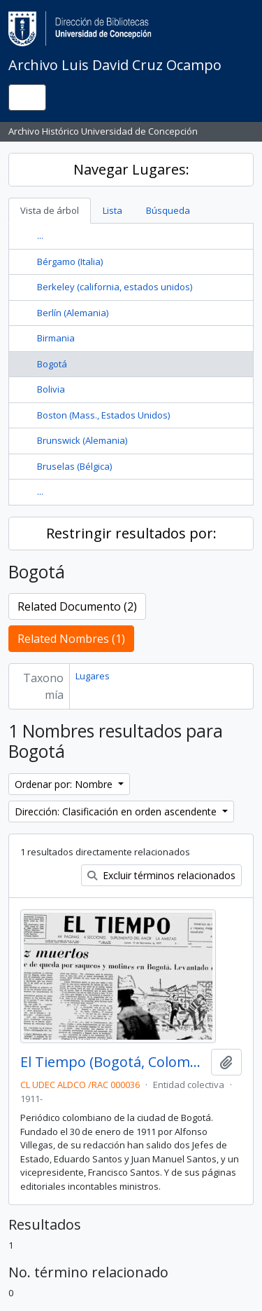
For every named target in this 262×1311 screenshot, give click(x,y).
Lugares (92, 676)
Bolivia (51, 389)
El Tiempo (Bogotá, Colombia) (112, 1062)
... (40, 235)
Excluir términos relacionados (161, 875)
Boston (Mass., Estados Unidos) (103, 415)
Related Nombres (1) (71, 638)
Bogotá (52, 364)
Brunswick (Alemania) (82, 440)
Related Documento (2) (77, 606)
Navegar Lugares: (131, 169)
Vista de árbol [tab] (49, 210)
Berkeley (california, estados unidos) (114, 286)
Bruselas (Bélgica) (74, 466)
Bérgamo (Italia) (70, 261)
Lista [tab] (112, 210)
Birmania (56, 338)
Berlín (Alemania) (72, 312)
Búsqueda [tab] (168, 210)
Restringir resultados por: (131, 533)
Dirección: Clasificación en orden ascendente (117, 811)
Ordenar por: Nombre (65, 784)
